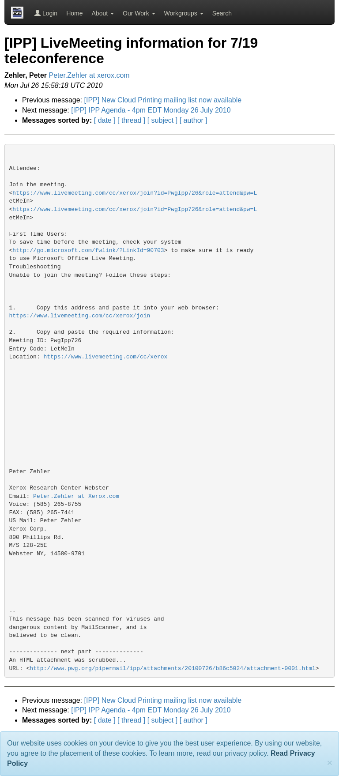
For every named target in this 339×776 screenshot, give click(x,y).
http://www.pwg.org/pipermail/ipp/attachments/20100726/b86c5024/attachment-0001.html (173, 668)
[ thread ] (131, 120)
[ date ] (105, 120)
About (103, 13)
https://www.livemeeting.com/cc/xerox (106, 357)
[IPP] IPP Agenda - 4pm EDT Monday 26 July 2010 (150, 110)
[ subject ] (162, 120)
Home (74, 13)
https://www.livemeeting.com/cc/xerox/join (80, 316)
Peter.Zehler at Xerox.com (76, 496)
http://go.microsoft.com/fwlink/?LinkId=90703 (88, 250)
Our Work (139, 13)
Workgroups (183, 13)
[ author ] (193, 120)
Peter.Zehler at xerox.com (89, 75)
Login (45, 13)
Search (222, 13)
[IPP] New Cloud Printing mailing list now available (163, 100)
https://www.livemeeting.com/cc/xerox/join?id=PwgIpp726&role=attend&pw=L (134, 193)
